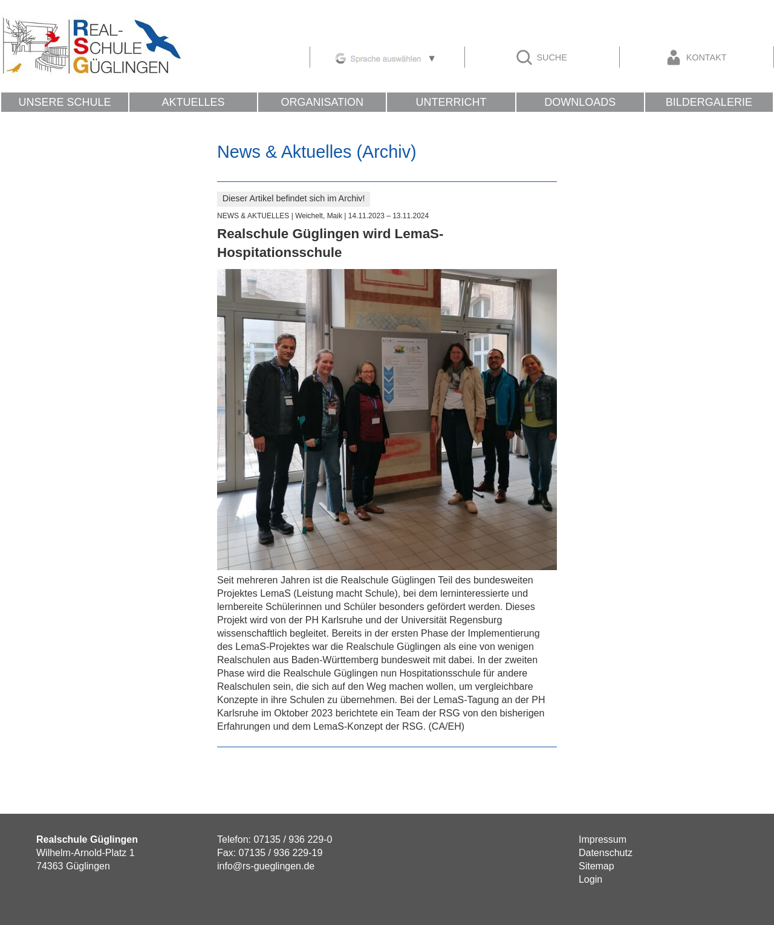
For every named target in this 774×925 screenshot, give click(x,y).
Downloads (580, 102)
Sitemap (596, 866)
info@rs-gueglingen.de (265, 866)
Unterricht (450, 102)
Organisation (322, 102)
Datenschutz (606, 853)
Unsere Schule (64, 102)
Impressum (602, 839)
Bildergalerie (709, 102)
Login (590, 879)
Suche (541, 57)
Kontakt (695, 57)
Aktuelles (192, 102)
